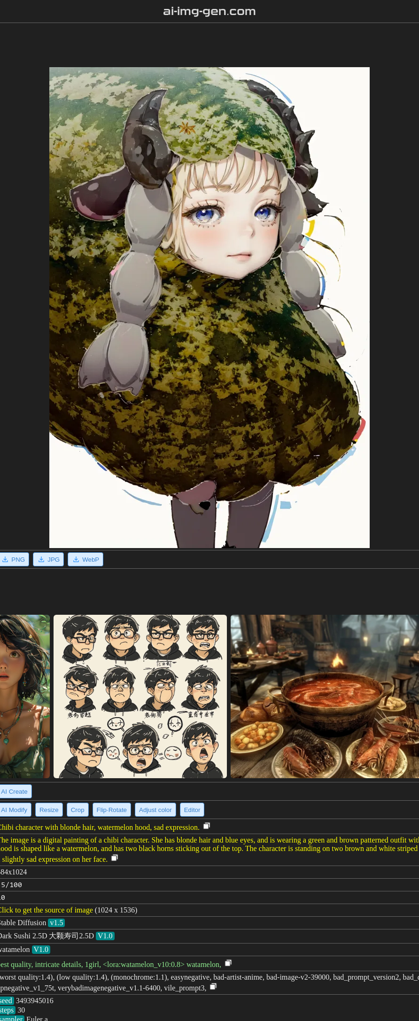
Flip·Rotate (112, 809)
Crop (78, 809)
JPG (48, 559)
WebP (85, 559)
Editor (192, 809)
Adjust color (155, 809)
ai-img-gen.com (209, 11)
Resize (49, 809)
